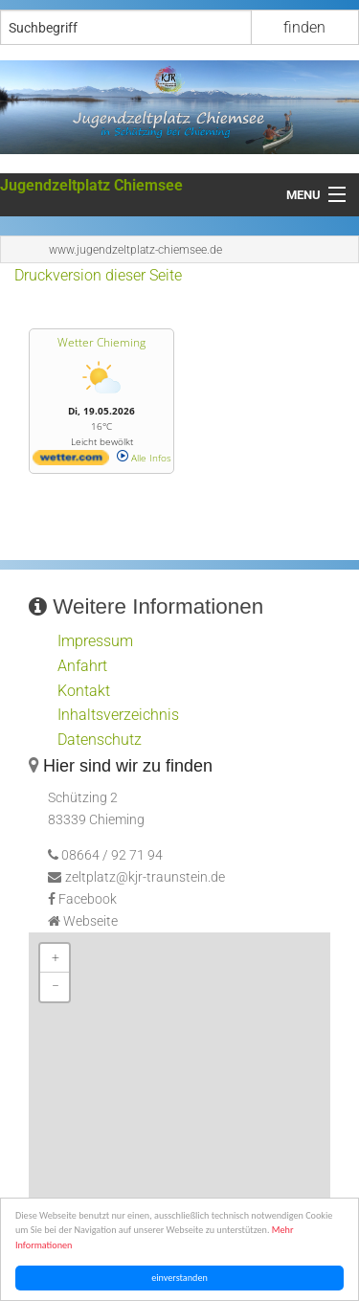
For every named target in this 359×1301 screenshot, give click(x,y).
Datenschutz (99, 739)
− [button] (55, 986)
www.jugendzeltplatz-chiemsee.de (135, 250)
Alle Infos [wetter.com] (144, 457)
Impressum (95, 641)
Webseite (90, 921)
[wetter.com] (71, 461)
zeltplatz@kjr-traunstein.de (145, 877)
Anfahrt (82, 666)
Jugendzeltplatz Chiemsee (91, 185)
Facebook (87, 899)
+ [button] (55, 958)
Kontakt (83, 691)
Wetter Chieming (101, 342)
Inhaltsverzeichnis (118, 715)
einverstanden (181, 1277)
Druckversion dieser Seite (98, 275)
